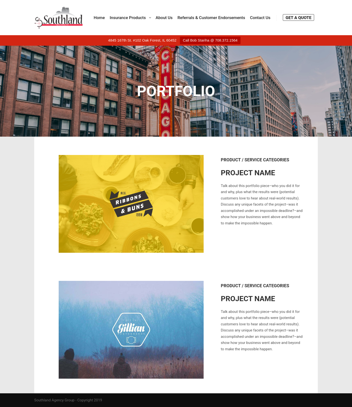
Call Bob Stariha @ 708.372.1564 (210, 40)
